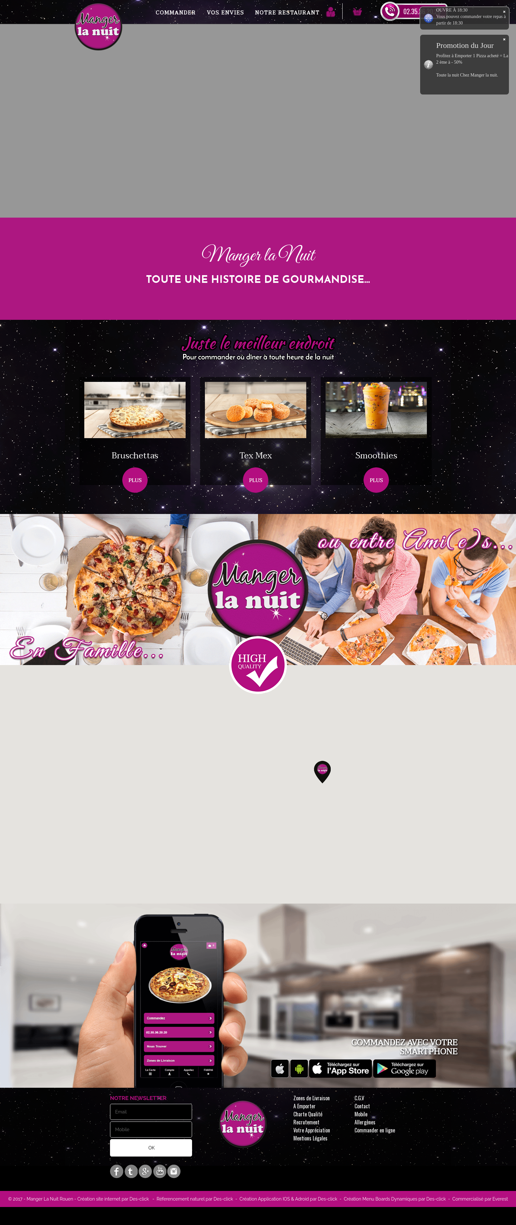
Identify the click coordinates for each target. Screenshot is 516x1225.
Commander (176, 12)
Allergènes (365, 1122)
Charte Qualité (307, 1114)
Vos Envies (225, 12)
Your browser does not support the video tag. (258, 153)
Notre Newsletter (138, 1098)
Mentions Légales (310, 1138)
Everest (499, 1199)
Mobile (361, 1114)
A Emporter (304, 1106)
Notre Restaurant (287, 12)
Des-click (139, 1199)
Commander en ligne (375, 1130)
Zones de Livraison (311, 1098)
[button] (322, 772)
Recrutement (306, 1122)
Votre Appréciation (311, 1130)
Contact (362, 1106)
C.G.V (359, 1098)
